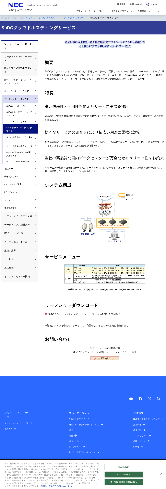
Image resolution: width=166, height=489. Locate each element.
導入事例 (9, 268)
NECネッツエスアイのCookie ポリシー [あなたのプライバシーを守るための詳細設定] (57, 487)
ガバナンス (74, 441)
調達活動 (137, 430)
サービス (9, 259)
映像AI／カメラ (11, 176)
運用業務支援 (10, 208)
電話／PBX (9, 168)
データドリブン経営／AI (17, 224)
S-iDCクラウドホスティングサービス (19, 129)
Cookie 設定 (123, 468)
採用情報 (137, 424)
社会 (71, 435)
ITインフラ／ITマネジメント (48, 18)
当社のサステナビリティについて (84, 424)
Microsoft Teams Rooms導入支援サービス (19, 154)
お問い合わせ (106, 358)
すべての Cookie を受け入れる (123, 483)
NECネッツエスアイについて (146, 419)
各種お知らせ (139, 441)
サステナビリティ (77, 419)
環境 (71, 430)
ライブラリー (75, 447)
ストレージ (9, 200)
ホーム (4, 18)
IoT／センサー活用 (12, 184)
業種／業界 (10, 250)
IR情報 (136, 447)
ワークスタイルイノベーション (18, 58)
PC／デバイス (10, 192)
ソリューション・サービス (21, 18)
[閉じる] (161, 475)
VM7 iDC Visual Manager (17, 162)
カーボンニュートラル (15, 242)
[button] (90, 11)
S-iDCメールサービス (16, 106)
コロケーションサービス (17, 121)
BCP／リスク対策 (13, 233)
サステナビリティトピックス (82, 452)
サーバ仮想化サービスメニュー (19, 138)
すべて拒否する (123, 476)
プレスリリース (140, 435)
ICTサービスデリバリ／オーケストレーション (18, 82)
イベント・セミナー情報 (17, 276)
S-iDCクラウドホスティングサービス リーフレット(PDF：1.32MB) (81, 314)
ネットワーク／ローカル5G (16, 91)
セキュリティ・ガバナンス (18, 216)
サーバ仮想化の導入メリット (19, 146)
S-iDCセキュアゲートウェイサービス (19, 114)
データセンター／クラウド (74, 18)
